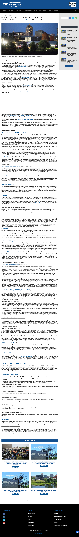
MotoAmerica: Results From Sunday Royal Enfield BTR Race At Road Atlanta (72, 53)
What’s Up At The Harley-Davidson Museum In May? (15, 490)
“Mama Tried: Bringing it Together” (25, 119)
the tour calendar (11, 239)
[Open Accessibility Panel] (77, 532)
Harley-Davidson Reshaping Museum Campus (43, 490)
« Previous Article (5, 436)
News (5, 10)
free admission (25, 77)
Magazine (19, 10)
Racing (11, 10)
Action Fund (43, 10)
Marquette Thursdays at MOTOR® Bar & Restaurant (30, 91)
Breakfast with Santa (23, 66)
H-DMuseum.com (30, 118)
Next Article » (15, 436)
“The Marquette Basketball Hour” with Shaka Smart (13, 175)
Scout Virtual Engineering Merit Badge (10, 251)
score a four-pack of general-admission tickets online (19, 115)
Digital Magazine (53, 10)
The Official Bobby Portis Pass (8, 216)
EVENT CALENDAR (28, 10)
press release (26, 19)
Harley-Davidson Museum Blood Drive (10, 166)
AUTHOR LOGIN (38, 533)
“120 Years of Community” (26, 356)
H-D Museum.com (39, 202)
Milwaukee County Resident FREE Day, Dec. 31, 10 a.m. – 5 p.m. (17, 132)
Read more (15, 467)
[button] (76, 10)
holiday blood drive (27, 85)
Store (35, 10)
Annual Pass (4, 195)
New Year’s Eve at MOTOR (7, 184)
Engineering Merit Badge (7, 241)
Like (24, 513)
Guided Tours (4, 228)
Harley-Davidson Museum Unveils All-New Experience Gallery (43, 462)
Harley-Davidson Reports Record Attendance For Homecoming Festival (15, 463)
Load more (69, 65)
